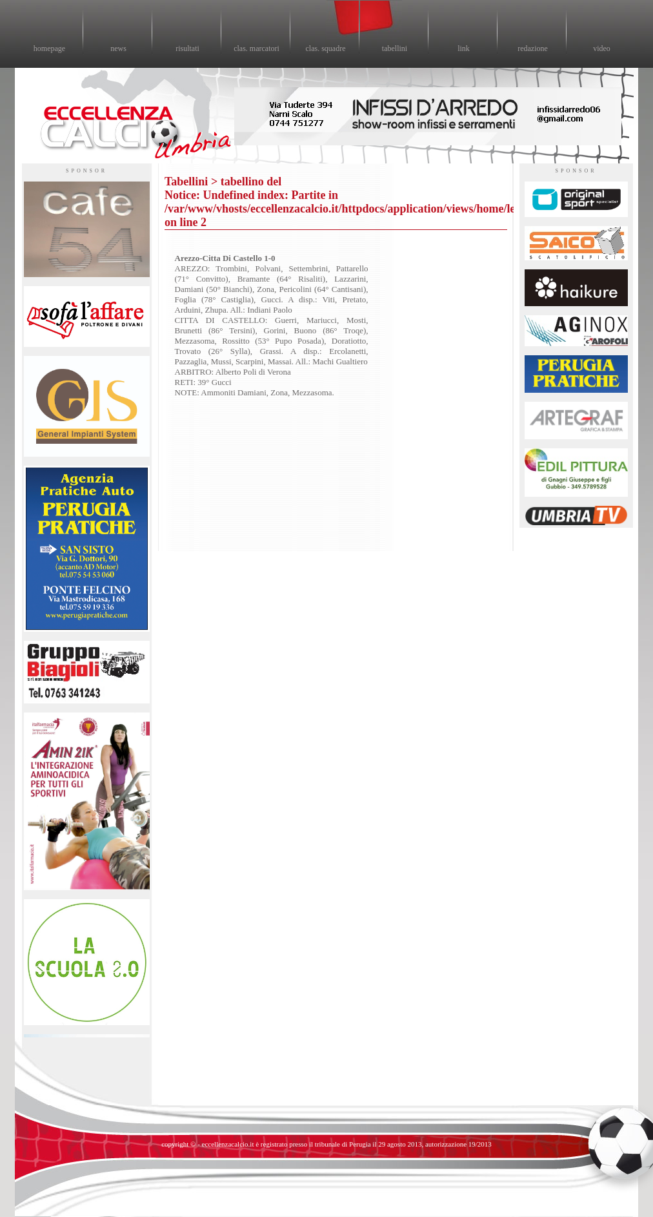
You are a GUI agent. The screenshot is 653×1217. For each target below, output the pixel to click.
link (463, 48)
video (601, 48)
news (118, 48)
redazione (532, 48)
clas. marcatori (256, 48)
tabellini (394, 48)
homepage (49, 48)
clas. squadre (326, 48)
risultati (187, 48)
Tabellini (186, 181)
